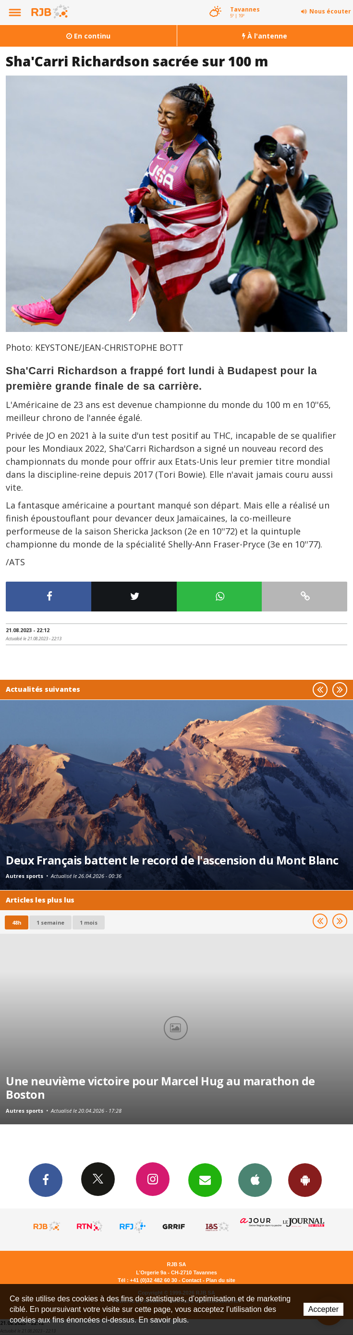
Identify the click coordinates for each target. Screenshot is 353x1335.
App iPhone (255, 1179)
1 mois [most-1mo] (88, 922)
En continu (88, 35)
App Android (305, 1179)
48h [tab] (16, 922)
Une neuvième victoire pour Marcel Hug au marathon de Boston (160, 1087)
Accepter (323, 1309)
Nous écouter (330, 11)
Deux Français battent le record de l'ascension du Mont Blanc (172, 860)
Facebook (45, 1179)
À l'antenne (264, 35)
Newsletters (205, 1179)
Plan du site (220, 1280)
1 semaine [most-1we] (50, 922)
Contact (191, 1280)
